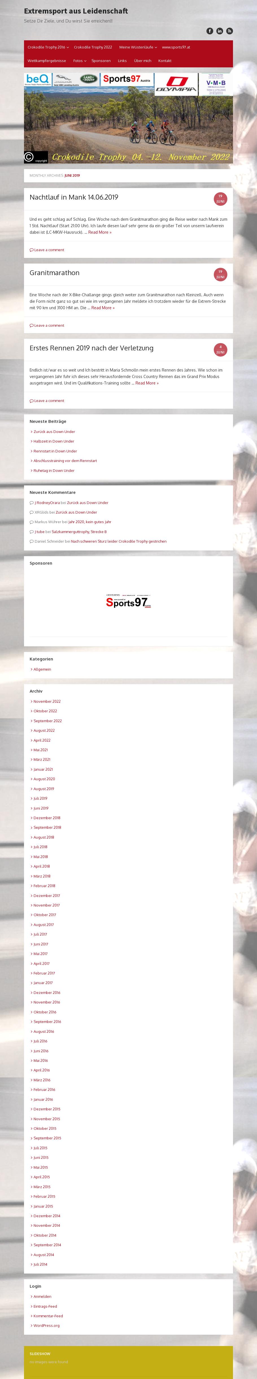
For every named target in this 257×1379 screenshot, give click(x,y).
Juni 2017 (41, 944)
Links (122, 60)
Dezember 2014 (47, 1216)
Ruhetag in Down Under (54, 470)
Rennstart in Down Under (55, 451)
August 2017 (44, 924)
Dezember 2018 (47, 818)
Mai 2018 (41, 856)
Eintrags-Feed (45, 1306)
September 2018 (47, 827)
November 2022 (47, 701)
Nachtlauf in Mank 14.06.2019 (74, 197)
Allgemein (42, 669)
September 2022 (48, 721)
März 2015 (42, 1186)
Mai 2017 (41, 953)
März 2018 (42, 876)
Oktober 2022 (45, 711)
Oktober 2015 (45, 1128)
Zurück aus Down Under (54, 431)
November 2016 (47, 1002)
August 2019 (44, 788)
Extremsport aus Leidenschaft (76, 11)
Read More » (100, 232)
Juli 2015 (40, 1148)
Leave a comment (47, 249)
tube (41, 531)
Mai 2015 (41, 1167)
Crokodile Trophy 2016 (46, 47)
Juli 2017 (40, 934)
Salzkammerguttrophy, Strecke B (79, 531)
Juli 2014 (40, 1264)
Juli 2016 (40, 1041)
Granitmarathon (55, 272)
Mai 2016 (41, 1060)
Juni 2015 (41, 1157)
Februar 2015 (44, 1196)
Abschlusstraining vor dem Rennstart (65, 460)
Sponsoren (101, 60)
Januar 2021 (43, 769)
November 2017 (47, 905)
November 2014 (47, 1225)
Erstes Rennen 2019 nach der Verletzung (92, 347)
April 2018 (42, 866)
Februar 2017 (44, 973)
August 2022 (44, 730)
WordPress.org (47, 1325)
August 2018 (44, 837)
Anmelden (42, 1296)
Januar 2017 (43, 982)
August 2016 (44, 1031)
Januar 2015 (43, 1206)
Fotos (78, 60)
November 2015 (47, 1119)
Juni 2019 (41, 808)
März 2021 (42, 759)
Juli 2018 (40, 847)
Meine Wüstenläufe (136, 47)
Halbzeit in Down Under (54, 441)
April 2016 (42, 1070)
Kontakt (164, 60)
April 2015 (42, 1177)
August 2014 (44, 1254)
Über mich (142, 60)
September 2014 (47, 1245)
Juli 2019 (40, 798)
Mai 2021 (41, 750)
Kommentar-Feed (48, 1316)
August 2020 (44, 779)
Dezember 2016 (47, 992)
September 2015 (47, 1138)
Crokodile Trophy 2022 (93, 47)
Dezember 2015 (47, 1109)
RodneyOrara (48, 502)
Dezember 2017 (47, 895)
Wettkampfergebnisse (47, 60)
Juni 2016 (41, 1051)
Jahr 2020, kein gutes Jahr (89, 522)
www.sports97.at (176, 47)
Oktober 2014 (45, 1235)
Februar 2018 (44, 885)
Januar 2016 (43, 1099)
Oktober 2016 (45, 1012)
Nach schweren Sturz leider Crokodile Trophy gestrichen (119, 541)
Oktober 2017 (45, 914)
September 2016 (47, 1021)
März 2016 (42, 1080)
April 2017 (42, 963)
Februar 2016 (44, 1089)
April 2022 (42, 740)
